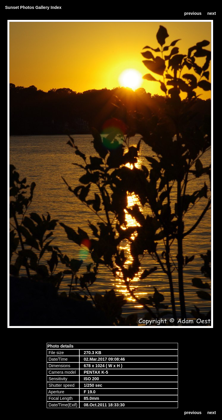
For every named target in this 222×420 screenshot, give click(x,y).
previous (192, 13)
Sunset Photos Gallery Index (33, 7)
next (211, 13)
